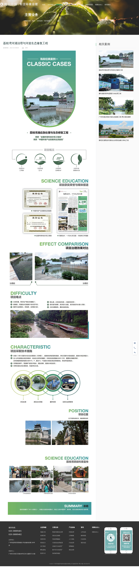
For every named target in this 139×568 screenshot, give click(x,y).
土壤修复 (71, 536)
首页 (43, 4)
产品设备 (75, 4)
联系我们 (108, 4)
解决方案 (67, 4)
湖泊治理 (71, 550)
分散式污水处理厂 (57, 546)
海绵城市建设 (56, 554)
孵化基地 (42, 550)
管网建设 (71, 546)
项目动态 (83, 543)
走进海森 (51, 4)
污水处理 (71, 543)
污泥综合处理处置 (57, 543)
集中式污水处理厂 (57, 550)
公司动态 (83, 532)
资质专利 (42, 539)
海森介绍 (42, 532)
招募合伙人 (99, 4)
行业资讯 (83, 539)
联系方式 (42, 554)
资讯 (81, 4)
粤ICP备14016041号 (84, 564)
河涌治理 (71, 532)
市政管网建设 (56, 539)
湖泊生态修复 (56, 536)
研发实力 (42, 543)
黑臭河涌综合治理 (57, 532)
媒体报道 (83, 536)
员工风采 (42, 546)
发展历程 (42, 536)
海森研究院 (89, 4)
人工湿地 (71, 539)
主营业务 (59, 4)
